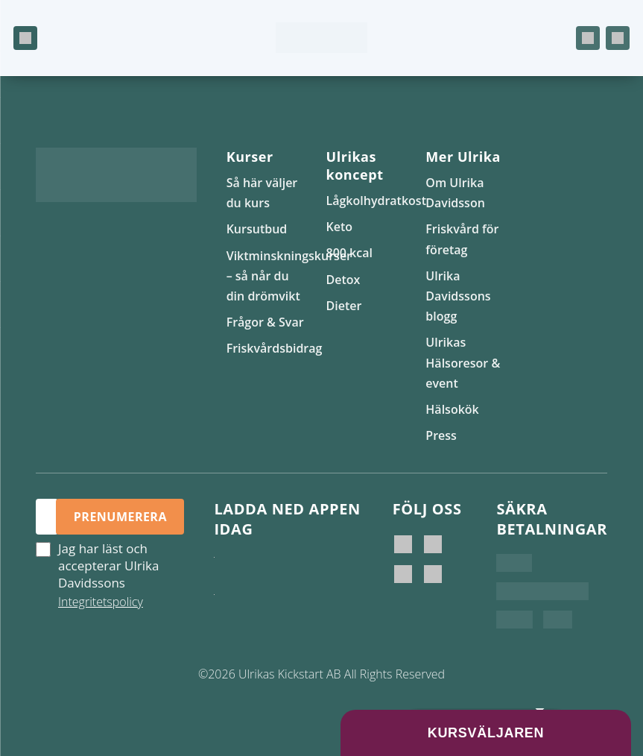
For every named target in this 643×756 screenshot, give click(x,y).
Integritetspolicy (100, 601)
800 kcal (349, 253)
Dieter (343, 305)
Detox (343, 279)
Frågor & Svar (265, 322)
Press (441, 435)
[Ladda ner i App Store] (264, 572)
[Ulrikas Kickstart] (403, 574)
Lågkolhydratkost (375, 200)
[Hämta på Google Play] (264, 609)
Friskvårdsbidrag (275, 348)
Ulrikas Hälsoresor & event (462, 362)
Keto (339, 226)
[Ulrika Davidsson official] (432, 544)
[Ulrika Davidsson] (403, 544)
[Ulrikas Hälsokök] (432, 574)
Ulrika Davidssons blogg (457, 296)
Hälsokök (451, 409)
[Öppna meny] (25, 38)
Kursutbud (257, 229)
